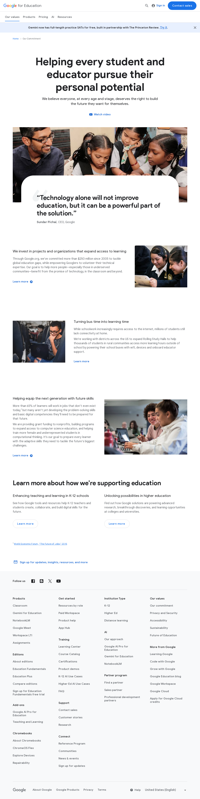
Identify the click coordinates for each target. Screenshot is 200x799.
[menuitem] (43, 16)
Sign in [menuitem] (158, 5)
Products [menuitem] (29, 17)
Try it (163, 27)
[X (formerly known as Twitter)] (50, 581)
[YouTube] (58, 581)
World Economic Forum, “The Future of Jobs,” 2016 (40, 544)
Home (16, 39)
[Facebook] (33, 581)
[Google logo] (19, 790)
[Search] (147, 6)
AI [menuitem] (52, 17)
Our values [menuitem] (12, 17)
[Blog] (41, 581)
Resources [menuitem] (65, 17)
